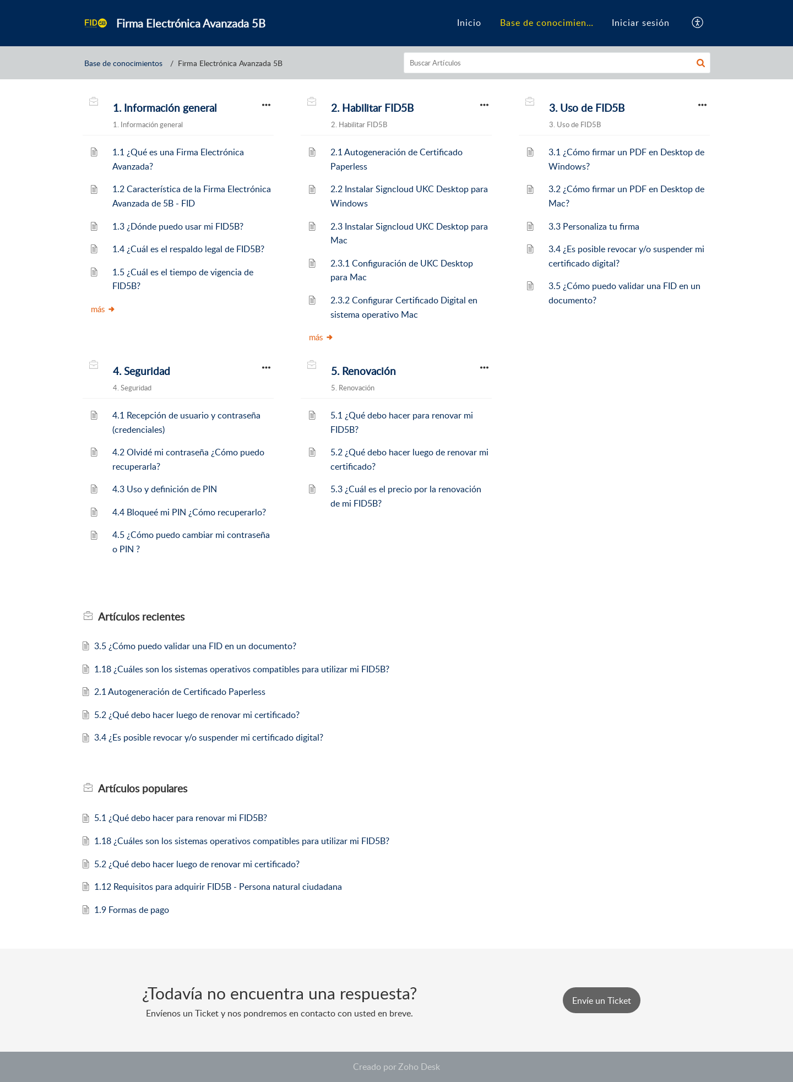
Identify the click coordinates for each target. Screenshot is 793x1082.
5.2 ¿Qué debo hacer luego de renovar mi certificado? (197, 715)
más (103, 308)
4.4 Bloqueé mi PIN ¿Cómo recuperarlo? (189, 512)
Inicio (469, 23)
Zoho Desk (419, 1067)
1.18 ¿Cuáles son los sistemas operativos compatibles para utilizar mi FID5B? (241, 669)
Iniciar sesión (641, 23)
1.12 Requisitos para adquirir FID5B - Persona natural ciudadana (218, 886)
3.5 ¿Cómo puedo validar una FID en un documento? (195, 646)
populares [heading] (142, 788)
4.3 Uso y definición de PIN (164, 489)
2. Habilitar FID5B (372, 108)
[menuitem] (469, 23)
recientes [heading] (141, 617)
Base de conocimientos (550, 23)
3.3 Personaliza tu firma (593, 226)
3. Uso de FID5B (586, 108)
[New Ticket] (601, 1000)
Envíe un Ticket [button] (601, 1000)
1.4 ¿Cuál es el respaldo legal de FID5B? (188, 249)
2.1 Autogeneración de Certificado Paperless (179, 692)
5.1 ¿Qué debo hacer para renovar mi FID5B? (180, 818)
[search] (557, 62)
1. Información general (164, 108)
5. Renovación (363, 371)
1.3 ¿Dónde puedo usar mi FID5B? (177, 226)
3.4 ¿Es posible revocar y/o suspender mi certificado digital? (208, 737)
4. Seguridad (141, 371)
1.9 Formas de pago (131, 910)
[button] (698, 23)
